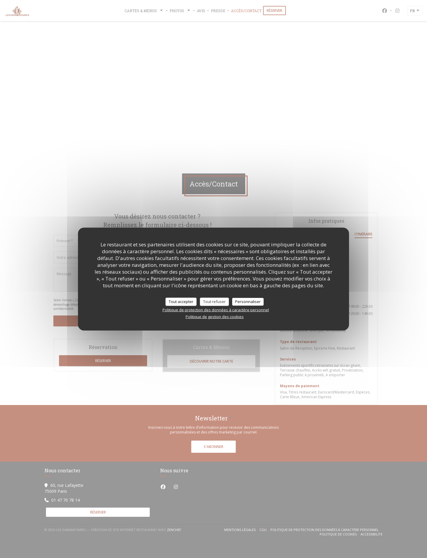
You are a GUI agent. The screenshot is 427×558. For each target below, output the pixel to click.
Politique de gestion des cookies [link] (215, 316)
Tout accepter (181, 301)
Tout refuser (214, 301)
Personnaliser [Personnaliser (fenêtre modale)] (248, 301)
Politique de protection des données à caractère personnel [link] (215, 309)
